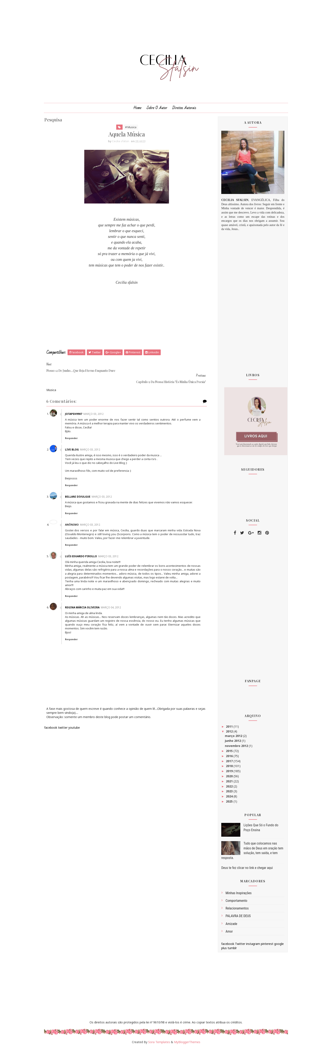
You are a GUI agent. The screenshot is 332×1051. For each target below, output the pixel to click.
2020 (226, 778)
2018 (226, 768)
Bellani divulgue (81, 488)
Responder (75, 429)
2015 (226, 753)
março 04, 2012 (115, 602)
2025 (226, 804)
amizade (228, 926)
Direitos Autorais (184, 110)
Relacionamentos (233, 911)
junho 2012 (230, 743)
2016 (226, 758)
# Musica (131, 129)
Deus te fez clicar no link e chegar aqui (244, 870)
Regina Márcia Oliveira (86, 602)
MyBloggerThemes (187, 1044)
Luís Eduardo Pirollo (85, 547)
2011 (226, 729)
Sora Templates (159, 1044)
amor (226, 934)
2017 (226, 763)
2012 (226, 734)
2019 (226, 773)
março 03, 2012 (97, 405)
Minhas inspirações (235, 895)
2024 (226, 799)
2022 (226, 788)
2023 (226, 793)
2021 (226, 783)
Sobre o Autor (157, 110)
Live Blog (76, 440)
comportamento (233, 903)
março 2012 (231, 738)
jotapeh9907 (77, 405)
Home (137, 110)
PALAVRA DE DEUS (235, 918)
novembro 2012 (234, 748)
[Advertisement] (126, 319)
